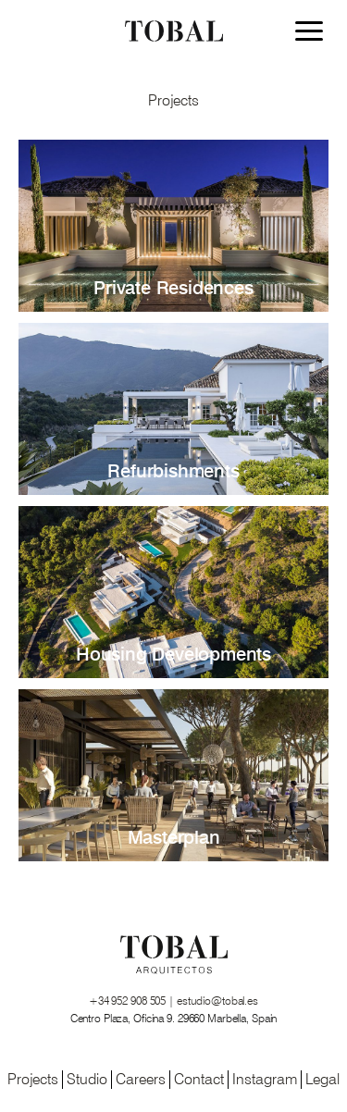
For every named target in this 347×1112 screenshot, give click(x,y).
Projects (32, 1079)
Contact (199, 1079)
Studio (87, 1079)
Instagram (264, 1079)
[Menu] (313, 34)
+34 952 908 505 (128, 1001)
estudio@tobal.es (217, 1001)
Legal (322, 1079)
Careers (141, 1079)
